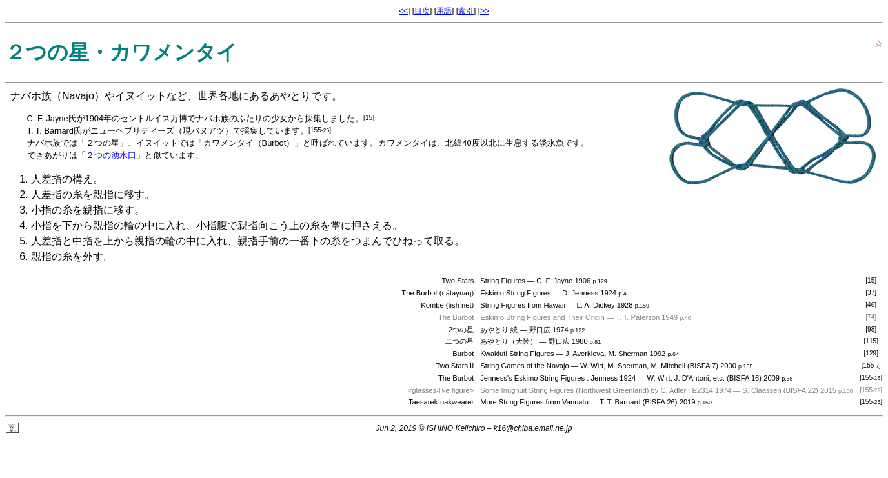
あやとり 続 (499, 330)
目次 (422, 10)
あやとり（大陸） (508, 341)
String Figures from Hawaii (522, 305)
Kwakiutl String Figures (517, 353)
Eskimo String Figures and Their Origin (542, 317)
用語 (444, 10)
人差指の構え (62, 179)
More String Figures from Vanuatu (534, 402)
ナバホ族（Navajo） (57, 95)
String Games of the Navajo (524, 366)
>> (484, 10)
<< (403, 10)
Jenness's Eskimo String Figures (532, 378)
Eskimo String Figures (515, 293)
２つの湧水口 (111, 155)
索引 (466, 10)
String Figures (502, 280)
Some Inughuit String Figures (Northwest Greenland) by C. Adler (583, 390)
